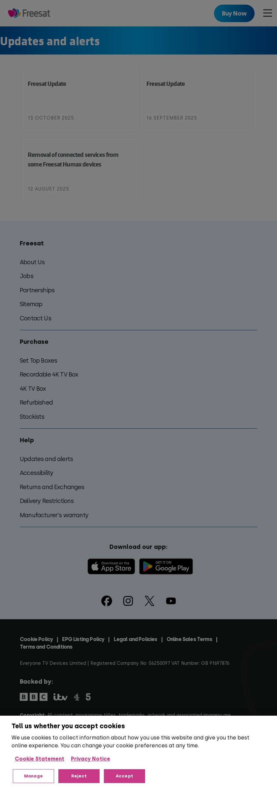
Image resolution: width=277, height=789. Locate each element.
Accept (124, 775)
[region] (138, 752)
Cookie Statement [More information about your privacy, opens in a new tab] (39, 759)
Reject (79, 775)
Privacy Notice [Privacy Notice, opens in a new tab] (90, 759)
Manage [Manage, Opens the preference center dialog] (33, 775)
